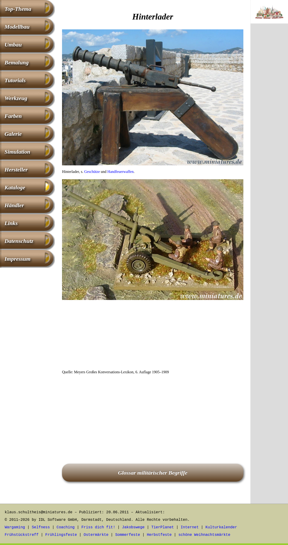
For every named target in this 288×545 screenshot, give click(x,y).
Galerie (13, 134)
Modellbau (17, 27)
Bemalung (16, 62)
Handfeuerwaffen (120, 172)
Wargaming (15, 527)
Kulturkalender (221, 527)
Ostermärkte (96, 535)
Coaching (66, 527)
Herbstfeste (159, 535)
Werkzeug (15, 98)
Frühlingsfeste (61, 535)
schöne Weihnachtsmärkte (204, 535)
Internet (190, 527)
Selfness (41, 527)
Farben (13, 116)
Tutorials (15, 80)
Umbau (13, 45)
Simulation (17, 152)
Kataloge (14, 187)
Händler (14, 205)
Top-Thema (17, 9)
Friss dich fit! (98, 527)
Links (11, 223)
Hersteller (16, 170)
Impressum (17, 259)
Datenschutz (18, 241)
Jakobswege (133, 527)
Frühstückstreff (22, 535)
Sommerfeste (127, 535)
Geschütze (92, 172)
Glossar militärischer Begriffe (152, 473)
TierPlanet (162, 527)
